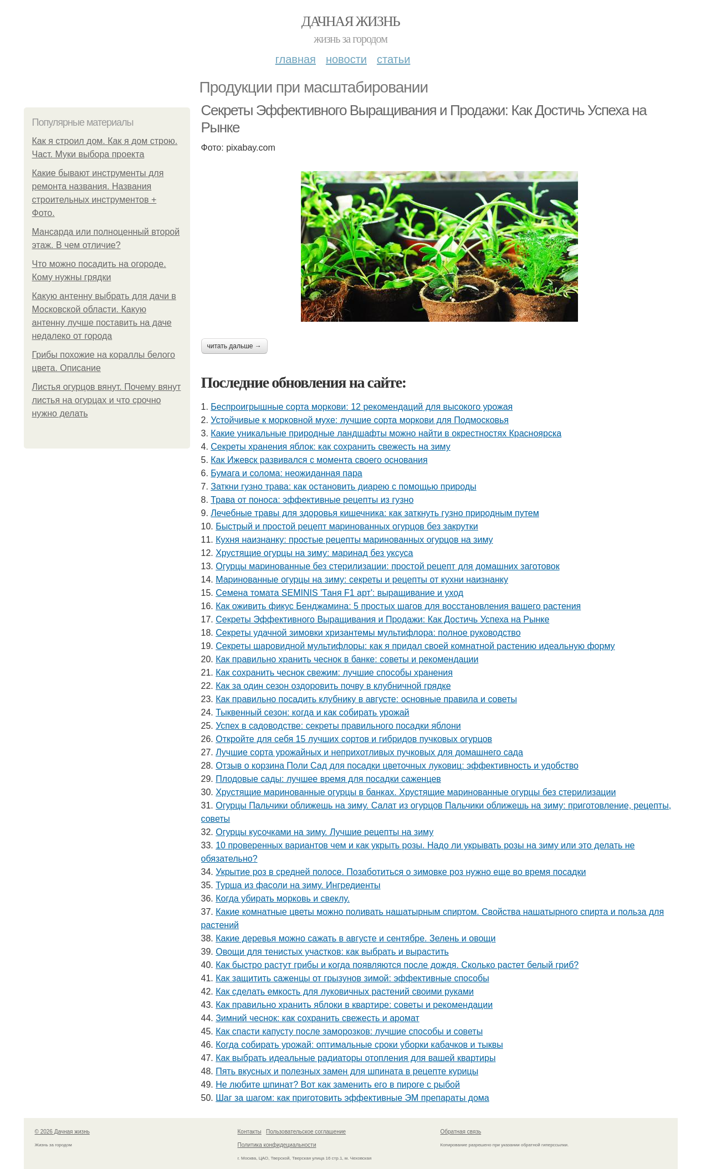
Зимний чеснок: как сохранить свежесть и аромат (317, 1018)
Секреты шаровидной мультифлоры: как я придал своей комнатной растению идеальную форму (415, 646)
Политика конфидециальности (277, 1145)
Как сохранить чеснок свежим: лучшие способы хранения (334, 672)
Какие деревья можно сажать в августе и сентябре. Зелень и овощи (355, 938)
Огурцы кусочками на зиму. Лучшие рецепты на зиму (324, 832)
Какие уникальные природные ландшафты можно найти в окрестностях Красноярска (386, 433)
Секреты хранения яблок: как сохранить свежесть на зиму (330, 446)
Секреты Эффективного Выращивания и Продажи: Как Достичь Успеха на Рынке (382, 619)
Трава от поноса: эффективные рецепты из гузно (312, 499)
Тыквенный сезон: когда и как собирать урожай (312, 712)
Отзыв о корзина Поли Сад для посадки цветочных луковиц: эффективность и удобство (397, 765)
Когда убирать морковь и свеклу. (283, 898)
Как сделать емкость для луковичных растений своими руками (345, 991)
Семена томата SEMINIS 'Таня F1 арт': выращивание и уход (339, 593)
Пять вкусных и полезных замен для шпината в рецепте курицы (347, 1071)
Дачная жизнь (350, 21)
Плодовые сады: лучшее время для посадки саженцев (328, 779)
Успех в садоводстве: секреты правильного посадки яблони (338, 725)
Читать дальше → (234, 346)
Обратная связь (461, 1132)
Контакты (250, 1132)
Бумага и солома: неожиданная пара (286, 473)
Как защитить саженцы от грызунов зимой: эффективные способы (352, 978)
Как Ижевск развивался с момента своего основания (319, 460)
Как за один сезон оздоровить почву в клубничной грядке (333, 686)
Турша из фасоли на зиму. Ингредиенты (298, 885)
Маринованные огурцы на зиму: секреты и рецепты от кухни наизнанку (362, 579)
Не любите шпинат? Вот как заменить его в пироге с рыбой (338, 1084)
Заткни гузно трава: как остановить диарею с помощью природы (343, 486)
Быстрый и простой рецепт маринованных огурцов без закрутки (347, 526)
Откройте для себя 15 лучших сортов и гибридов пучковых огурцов (354, 739)
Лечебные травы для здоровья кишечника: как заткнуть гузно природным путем (375, 513)
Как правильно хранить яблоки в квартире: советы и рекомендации (354, 1005)
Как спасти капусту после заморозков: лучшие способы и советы (349, 1031)
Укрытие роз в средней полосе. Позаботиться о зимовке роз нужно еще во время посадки (401, 872)
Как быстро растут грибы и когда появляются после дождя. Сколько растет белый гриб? (397, 965)
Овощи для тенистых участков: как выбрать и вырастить (332, 951)
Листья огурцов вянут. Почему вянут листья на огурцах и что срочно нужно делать (106, 400)
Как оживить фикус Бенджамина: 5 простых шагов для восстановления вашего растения (398, 606)
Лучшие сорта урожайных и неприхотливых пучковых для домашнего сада (369, 752)
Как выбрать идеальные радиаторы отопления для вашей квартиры (355, 1058)
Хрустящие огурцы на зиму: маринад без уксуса (314, 553)
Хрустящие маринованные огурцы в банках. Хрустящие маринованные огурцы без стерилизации (416, 792)
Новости (346, 59)
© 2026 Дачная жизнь (62, 1132)
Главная (295, 59)
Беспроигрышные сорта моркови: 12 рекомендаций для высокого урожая (362, 406)
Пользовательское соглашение (306, 1132)
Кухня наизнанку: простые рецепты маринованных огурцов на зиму (354, 539)
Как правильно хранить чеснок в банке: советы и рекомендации (347, 659)
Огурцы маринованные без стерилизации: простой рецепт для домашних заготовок (387, 566)
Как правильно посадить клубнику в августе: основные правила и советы (366, 699)
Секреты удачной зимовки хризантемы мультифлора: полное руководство (368, 632)
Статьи (393, 59)
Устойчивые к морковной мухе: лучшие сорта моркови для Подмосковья (360, 420)
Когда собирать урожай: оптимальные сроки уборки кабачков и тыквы (359, 1044)
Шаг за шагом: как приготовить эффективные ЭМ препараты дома (352, 1098)
